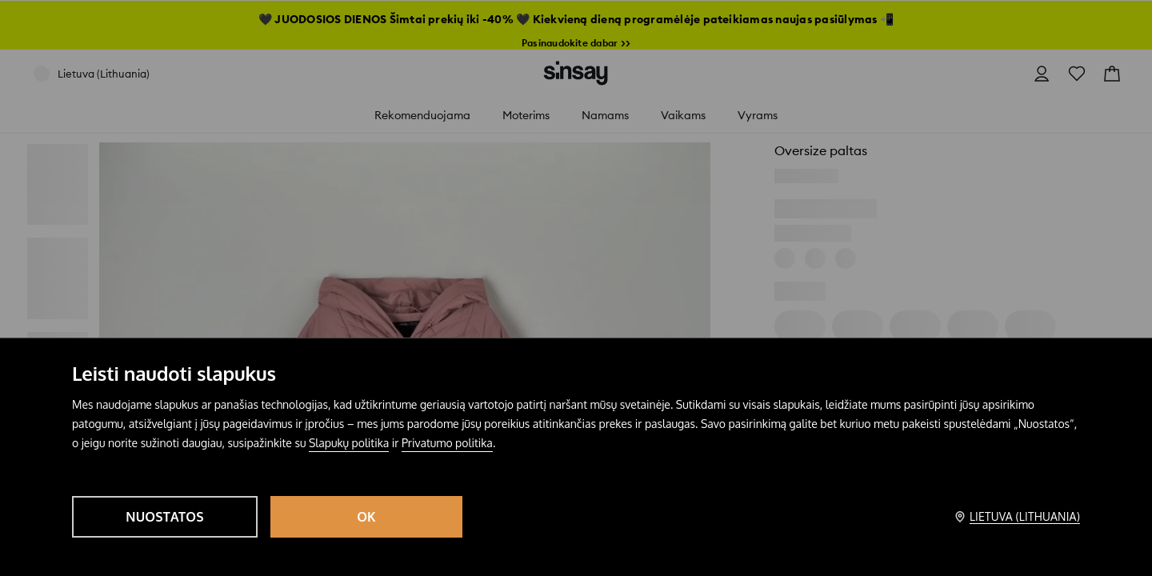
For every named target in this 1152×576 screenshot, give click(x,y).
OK (366, 517)
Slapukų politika (349, 443)
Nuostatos (165, 517)
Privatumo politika (447, 443)
